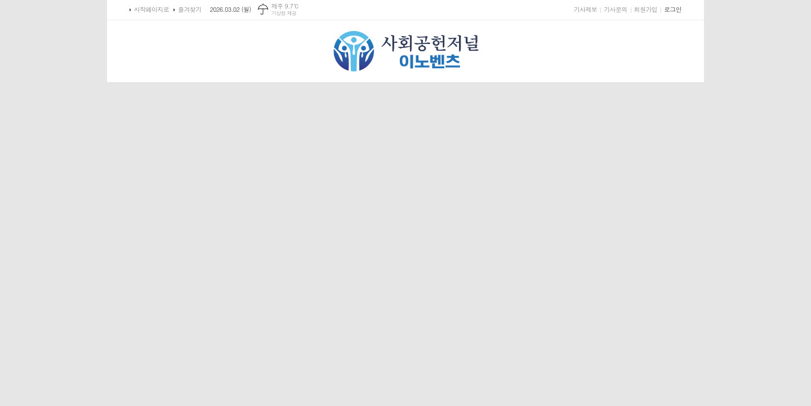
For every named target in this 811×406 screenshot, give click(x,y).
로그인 (672, 9)
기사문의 (615, 9)
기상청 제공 (284, 13)
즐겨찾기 (189, 9)
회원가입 (645, 9)
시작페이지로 (151, 9)
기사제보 (585, 9)
